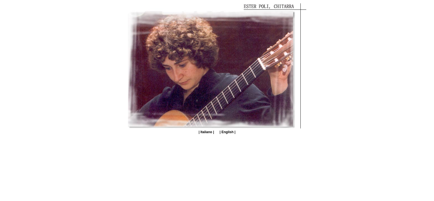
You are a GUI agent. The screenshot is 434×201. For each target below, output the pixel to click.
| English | (227, 132)
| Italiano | (206, 132)
